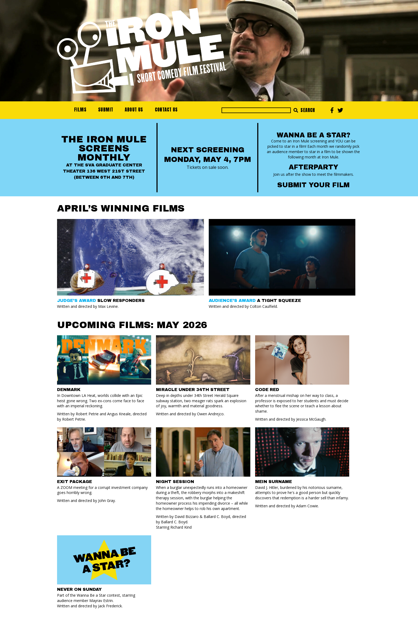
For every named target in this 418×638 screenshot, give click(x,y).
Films (80, 109)
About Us (134, 109)
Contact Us (166, 109)
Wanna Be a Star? (313, 135)
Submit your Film (313, 185)
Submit (105, 109)
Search (304, 110)
